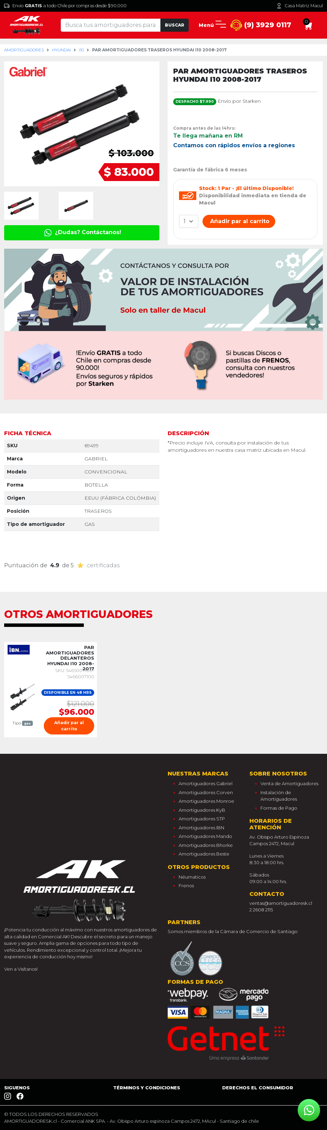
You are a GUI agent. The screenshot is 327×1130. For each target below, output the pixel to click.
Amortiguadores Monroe (206, 801)
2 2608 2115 (261, 909)
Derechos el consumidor (257, 1087)
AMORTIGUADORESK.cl (30, 1121)
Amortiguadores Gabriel (205, 783)
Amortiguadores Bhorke (206, 845)
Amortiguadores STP (202, 818)
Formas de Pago (278, 808)
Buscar (174, 25)
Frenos (186, 885)
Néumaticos (192, 877)
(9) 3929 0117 (260, 25)
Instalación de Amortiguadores (278, 796)
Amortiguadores (24, 49)
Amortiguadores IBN (201, 827)
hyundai (61, 49)
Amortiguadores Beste (204, 854)
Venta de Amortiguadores (289, 783)
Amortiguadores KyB (202, 810)
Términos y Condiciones (146, 1087)
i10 (81, 49)
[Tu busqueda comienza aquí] (111, 25)
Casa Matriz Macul (299, 6)
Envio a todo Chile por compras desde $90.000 (65, 6)
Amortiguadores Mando (205, 836)
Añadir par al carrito (238, 221)
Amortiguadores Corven (206, 792)
